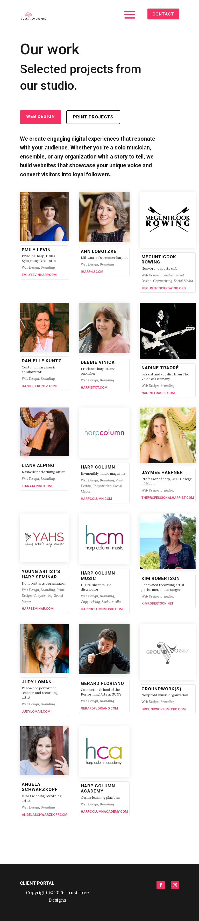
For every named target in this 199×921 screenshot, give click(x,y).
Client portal (37, 883)
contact (162, 13)
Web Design (40, 116)
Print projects (93, 116)
